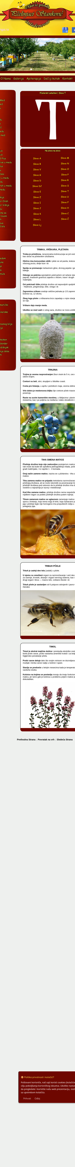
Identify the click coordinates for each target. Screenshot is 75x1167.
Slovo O (65, 169)
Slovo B (37, 163)
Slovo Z (37, 197)
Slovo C (65, 213)
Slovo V (37, 169)
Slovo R (65, 180)
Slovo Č (65, 218)
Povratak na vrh (46, 739)
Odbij (37, 1098)
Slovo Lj (37, 224)
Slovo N (65, 163)
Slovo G (37, 174)
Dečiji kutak (52, 78)
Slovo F (65, 202)
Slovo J (37, 208)
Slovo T (65, 191)
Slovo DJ (37, 186)
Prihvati (27, 1098)
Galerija (18, 78)
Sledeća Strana (65, 739)
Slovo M (65, 157)
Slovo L (37, 219)
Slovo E (37, 191)
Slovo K (37, 213)
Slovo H (65, 207)
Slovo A (37, 158)
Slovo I (37, 202)
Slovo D (37, 180)
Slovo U (65, 196)
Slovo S (65, 185)
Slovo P (65, 174)
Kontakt (67, 78)
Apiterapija (33, 78)
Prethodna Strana (26, 739)
